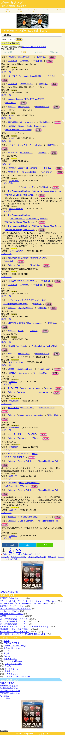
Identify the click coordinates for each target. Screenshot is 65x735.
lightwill (29, 734)
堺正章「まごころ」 (9, 616)
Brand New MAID (47, 408)
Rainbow (11, 107)
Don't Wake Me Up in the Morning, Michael (28, 219)
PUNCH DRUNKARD (14, 457)
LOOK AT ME (27, 408)
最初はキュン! (24, 57)
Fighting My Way (38, 258)
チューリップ (14, 187)
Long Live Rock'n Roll (48, 461)
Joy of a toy (47, 172)
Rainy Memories (34, 323)
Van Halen (12, 483)
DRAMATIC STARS (16, 323)
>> (18, 550)
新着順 (23, 52)
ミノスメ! (58, 9)
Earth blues (45, 122)
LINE (44, 545)
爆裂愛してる (10, 671)
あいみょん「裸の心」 (10, 611)
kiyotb (11, 115)
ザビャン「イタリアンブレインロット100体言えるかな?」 (25, 626)
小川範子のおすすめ (9, 685)
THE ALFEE (13, 388)
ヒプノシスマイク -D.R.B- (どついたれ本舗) (27, 300)
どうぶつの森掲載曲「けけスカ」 (14, 619)
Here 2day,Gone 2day (27, 517)
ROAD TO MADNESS (34, 99)
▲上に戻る (5, 698)
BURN (34, 454)
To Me (20, 331)
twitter (27, 545)
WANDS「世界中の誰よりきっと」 (15, 609)
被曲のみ (38, 52)
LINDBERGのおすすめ (10, 691)
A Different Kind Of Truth (16, 486)
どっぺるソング (11, 2)
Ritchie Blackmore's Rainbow (18, 130)
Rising (35, 438)
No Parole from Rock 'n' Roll (44, 346)
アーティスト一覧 (18, 557)
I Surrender (23, 373)
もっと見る (5, 696)
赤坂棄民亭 (14, 401)
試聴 (52, 57)
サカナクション (11, 674)
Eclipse (11, 369)
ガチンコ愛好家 (16, 209)
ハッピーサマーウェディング (17, 676)
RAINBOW (12, 61)
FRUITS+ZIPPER (11, 643)
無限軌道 (44, 187)
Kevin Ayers (13, 172)
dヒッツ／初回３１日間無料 (34, 47)
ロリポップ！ (42, 734)
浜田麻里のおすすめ (9, 688)
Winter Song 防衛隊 (32, 76)
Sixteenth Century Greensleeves (32, 126)
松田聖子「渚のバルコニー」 (12, 598)
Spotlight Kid (23, 107)
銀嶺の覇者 (53, 415)
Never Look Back (24, 369)
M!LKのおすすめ (7, 683)
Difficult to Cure (42, 107)
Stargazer (22, 438)
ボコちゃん (14, 181)
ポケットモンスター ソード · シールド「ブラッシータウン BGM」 (29, 601)
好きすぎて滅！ (10, 659)
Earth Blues (10, 103)
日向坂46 (12, 281)
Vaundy (7, 656)
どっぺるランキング (37, 557)
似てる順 (8, 52)
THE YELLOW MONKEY (19, 453)
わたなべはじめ (16, 362)
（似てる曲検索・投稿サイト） (14, 6)
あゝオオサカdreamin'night (15, 304)
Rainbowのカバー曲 (11, 554)
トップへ (5, 557)
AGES (48, 388)
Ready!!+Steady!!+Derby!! (15, 646)
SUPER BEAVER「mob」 (11, 614)
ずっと (6, 641)
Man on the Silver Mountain (30, 415)
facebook (10, 545)
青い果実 (17, 434)
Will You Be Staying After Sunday (46, 191)
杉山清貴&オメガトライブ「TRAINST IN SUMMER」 (23, 634)
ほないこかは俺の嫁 (9, 592)
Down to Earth (42, 392)
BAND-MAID (13, 408)
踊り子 (6, 653)
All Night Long (24, 392)
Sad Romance (26, 153)
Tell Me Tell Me (26, 84)
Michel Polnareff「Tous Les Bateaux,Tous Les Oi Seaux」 (25, 603)
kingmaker (29, 122)
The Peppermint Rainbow (19, 191)
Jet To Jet (21, 346)
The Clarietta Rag (28, 172)
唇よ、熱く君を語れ (13, 664)
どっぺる (6, 10)
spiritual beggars (15, 122)
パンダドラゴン (15, 76)
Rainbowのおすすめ (31, 554)
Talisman (12, 517)
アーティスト (32, 10)
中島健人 (12, 57)
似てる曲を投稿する (10, 43)
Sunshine (24, 61)
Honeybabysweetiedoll (29, 483)
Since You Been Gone (27, 168)
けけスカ (7, 651)
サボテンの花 (28, 187)
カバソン (45, 9)
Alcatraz (11, 346)
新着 (19, 10)
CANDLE (32, 434)
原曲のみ (54, 52)
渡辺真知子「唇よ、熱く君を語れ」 (15, 629)
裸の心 (8, 666)
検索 (19, 39)
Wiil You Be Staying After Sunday (19, 222)
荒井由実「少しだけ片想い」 (12, 606)
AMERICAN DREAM (30, 388)
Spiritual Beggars (15, 99)
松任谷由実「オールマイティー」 (14, 632)
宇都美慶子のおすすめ (10, 693)
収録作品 (41, 57)
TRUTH (46, 517)
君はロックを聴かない (13, 661)
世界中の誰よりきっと (13, 648)
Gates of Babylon (25, 461)
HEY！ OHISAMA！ (27, 281)
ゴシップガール (25, 308)
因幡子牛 (13, 382)
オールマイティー (12, 669)
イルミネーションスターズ (19, 145)
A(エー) (21, 265)
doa (9, 434)
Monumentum (44, 369)
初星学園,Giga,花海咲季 (18, 258)
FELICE (37, 145)
